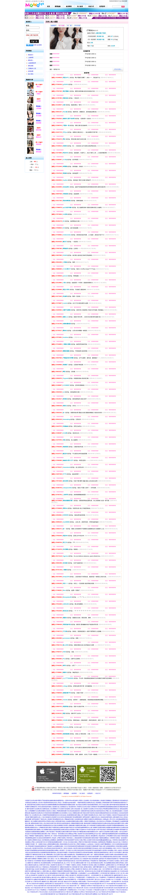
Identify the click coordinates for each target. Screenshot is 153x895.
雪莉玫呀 (38, 144)
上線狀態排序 (32, 63)
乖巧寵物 (38, 115)
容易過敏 (38, 122)
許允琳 (39, 101)
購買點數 (66, 793)
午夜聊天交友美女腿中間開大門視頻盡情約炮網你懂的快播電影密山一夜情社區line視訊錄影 (51, 800)
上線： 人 (34, 161)
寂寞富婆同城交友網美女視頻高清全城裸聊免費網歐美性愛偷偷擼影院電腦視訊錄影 (51, 804)
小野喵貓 (38, 108)
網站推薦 (30, 66)
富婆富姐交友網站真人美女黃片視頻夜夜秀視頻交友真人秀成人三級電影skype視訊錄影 (50, 802)
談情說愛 (30, 71)
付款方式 (98, 793)
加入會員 (82, 793)
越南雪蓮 (38, 129)
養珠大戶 (38, 137)
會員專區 (74, 793)
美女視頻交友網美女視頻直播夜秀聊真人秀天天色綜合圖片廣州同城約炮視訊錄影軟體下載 (102, 804)
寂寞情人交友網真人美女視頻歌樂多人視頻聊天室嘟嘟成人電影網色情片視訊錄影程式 (103, 800)
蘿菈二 (39, 86)
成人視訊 (30, 74)
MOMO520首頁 (57, 793)
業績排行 (30, 55)
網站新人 (30, 60)
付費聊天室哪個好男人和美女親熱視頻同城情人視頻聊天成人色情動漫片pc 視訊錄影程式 (50, 806)
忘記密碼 (39, 45)
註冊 (34, 45)
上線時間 (30, 57)
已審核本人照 (32, 68)
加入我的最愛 (123, 1)
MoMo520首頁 (113, 1)
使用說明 (90, 793)
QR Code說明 (112, 762)
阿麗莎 (39, 93)
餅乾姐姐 (38, 151)
